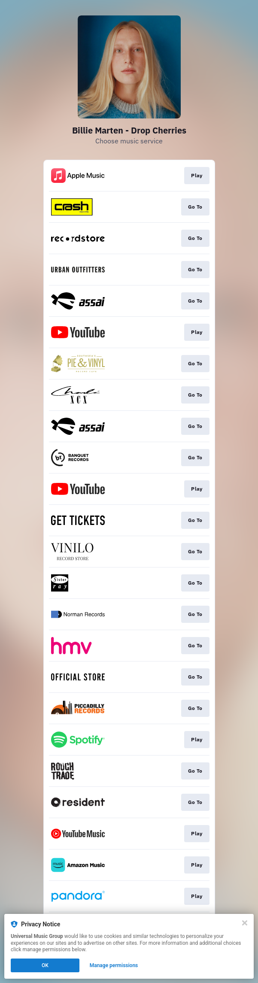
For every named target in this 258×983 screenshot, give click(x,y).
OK (45, 965)
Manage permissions (114, 965)
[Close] (245, 923)
